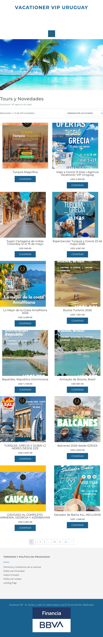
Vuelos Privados (11, 574)
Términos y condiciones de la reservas (22, 567)
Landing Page (10, 582)
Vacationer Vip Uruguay (51, 7)
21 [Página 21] (60, 541)
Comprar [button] (77, 185)
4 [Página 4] (44, 541)
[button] (51, 33)
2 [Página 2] (35, 541)
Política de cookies (12, 578)
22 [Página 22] (66, 541)
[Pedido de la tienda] (84, 113)
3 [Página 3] (40, 541)
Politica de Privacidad (13, 571)
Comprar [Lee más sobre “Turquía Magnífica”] (25, 179)
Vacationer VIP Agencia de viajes (16, 104)
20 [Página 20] (54, 541)
